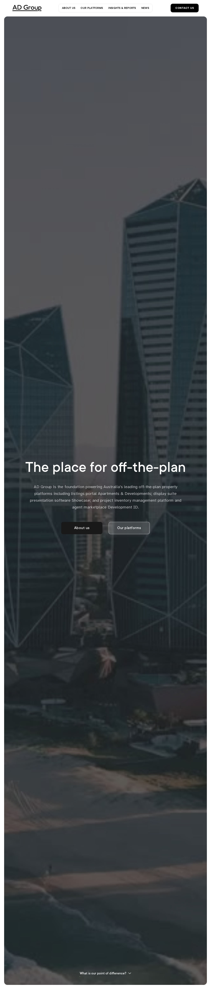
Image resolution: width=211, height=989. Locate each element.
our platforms (92, 7)
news (145, 7)
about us (68, 7)
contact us (184, 7)
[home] (28, 8)
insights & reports (122, 7)
